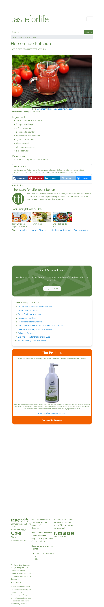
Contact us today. (39, 541)
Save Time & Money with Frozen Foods (35, 329)
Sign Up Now (52, 288)
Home (14, 37)
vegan (46, 230)
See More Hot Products (52, 420)
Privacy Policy (60, 536)
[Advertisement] (52, 7)
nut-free (63, 230)
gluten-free (72, 230)
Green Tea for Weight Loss (29, 314)
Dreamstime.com (65, 109)
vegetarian (83, 230)
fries (41, 230)
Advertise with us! (18, 540)
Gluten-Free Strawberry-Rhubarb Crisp (35, 307)
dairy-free (54, 230)
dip (36, 230)
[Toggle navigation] (90, 19)
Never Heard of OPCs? (28, 310)
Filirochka (52, 109)
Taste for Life (37, 556)
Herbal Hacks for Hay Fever (30, 322)
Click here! (35, 528)
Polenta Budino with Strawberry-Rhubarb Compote (40, 325)
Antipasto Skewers (26, 333)
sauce (31, 230)
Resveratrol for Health (27, 318)
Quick (35, 37)
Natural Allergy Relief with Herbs (32, 341)
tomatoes (24, 230)
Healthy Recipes (24, 37)
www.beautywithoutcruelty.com (52, 413)
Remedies (50, 553)
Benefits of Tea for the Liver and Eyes (34, 337)
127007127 (41, 109)
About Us (15, 537)
